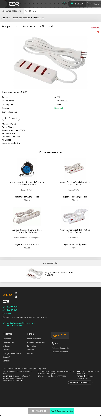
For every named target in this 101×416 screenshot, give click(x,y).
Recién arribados (34, 339)
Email (6, 314)
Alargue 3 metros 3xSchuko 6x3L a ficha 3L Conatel (75, 183)
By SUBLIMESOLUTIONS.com (80, 382)
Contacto (7, 361)
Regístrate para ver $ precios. (62, 411)
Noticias (6, 346)
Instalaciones (8, 342)
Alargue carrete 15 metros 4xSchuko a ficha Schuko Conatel (27, 183)
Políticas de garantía (60, 348)
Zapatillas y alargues (21, 18)
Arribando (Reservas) (36, 342)
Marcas (30, 353)
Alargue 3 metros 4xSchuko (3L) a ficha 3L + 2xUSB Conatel (27, 231)
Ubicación (7, 357)
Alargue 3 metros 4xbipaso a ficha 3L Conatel (58, 273)
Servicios (6, 350)
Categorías (31, 346)
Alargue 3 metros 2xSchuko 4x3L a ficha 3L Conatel (75, 231)
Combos (30, 350)
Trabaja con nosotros (12, 353)
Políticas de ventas (60, 352)
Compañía (7, 339)
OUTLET (60, 335)
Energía (6, 18)
